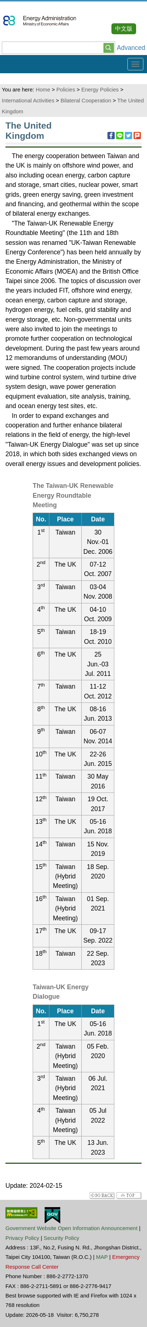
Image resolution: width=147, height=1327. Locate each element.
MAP (102, 1257)
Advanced (131, 47)
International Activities (28, 100)
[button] (108, 47)
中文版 (123, 29)
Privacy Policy (22, 1238)
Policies (65, 89)
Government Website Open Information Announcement (71, 1228)
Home (43, 89)
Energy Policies (100, 89)
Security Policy (61, 1238)
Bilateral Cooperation (86, 100)
